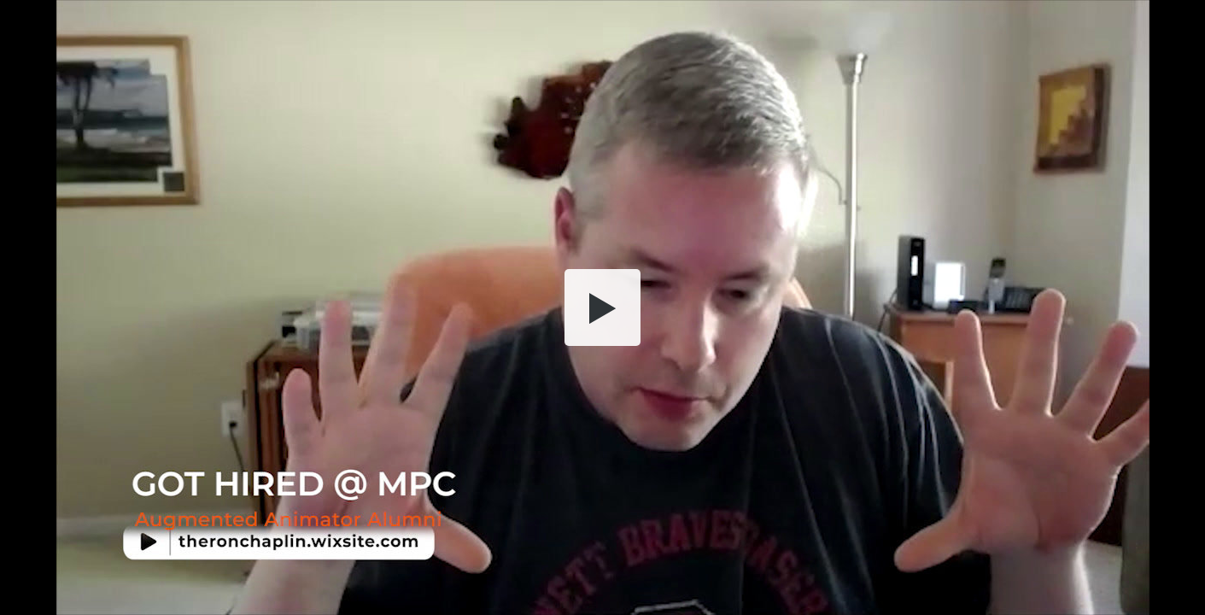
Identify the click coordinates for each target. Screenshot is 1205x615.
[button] (602, 307)
